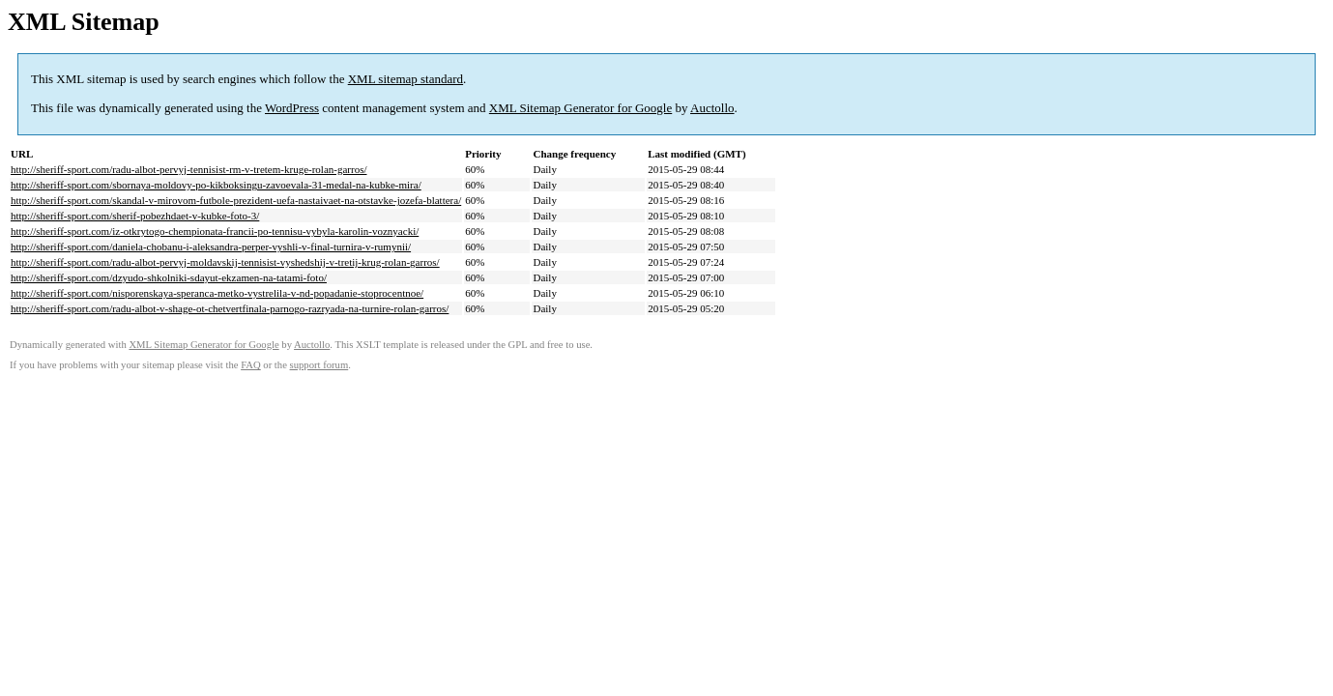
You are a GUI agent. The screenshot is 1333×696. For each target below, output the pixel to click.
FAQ (251, 365)
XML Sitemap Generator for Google (580, 108)
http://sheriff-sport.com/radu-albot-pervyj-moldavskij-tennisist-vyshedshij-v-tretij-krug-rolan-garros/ (225, 262)
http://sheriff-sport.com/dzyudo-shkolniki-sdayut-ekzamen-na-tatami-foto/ (169, 277)
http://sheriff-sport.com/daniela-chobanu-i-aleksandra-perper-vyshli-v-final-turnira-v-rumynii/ (211, 246)
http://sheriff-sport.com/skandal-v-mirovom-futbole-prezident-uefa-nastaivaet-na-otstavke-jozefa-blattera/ (236, 200)
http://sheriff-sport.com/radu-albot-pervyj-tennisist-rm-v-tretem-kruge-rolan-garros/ (188, 169)
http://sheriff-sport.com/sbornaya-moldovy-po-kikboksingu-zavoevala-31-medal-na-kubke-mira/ (216, 184)
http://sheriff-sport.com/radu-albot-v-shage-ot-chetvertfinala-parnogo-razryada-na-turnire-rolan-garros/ (230, 308)
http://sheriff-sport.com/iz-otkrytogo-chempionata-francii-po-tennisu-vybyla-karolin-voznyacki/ (215, 231)
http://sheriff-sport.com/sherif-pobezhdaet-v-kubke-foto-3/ (135, 215)
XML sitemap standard (405, 79)
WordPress (292, 108)
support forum (319, 365)
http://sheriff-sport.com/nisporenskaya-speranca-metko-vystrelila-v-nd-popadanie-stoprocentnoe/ (217, 293)
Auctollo (712, 108)
